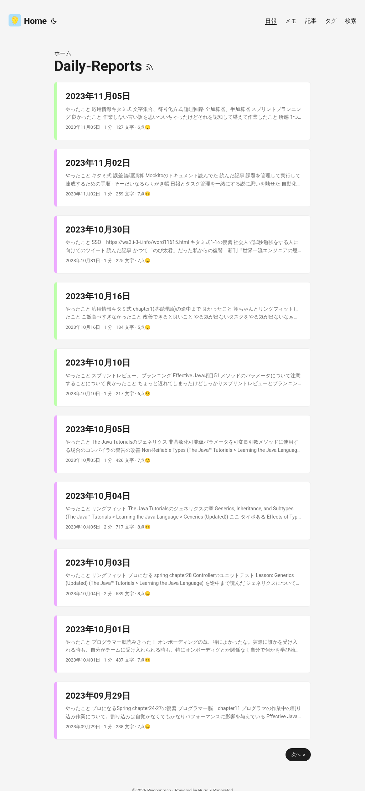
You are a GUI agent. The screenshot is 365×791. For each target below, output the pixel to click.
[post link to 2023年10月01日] (183, 644)
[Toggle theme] (54, 21)
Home (28, 20)
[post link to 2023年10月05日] (183, 444)
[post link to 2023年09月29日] (183, 710)
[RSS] (149, 66)
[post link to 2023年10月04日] (183, 511)
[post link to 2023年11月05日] (183, 111)
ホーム (62, 53)
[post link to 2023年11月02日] (183, 177)
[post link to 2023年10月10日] (183, 377)
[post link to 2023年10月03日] (183, 577)
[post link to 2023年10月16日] (183, 311)
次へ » (298, 754)
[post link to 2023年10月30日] (183, 244)
